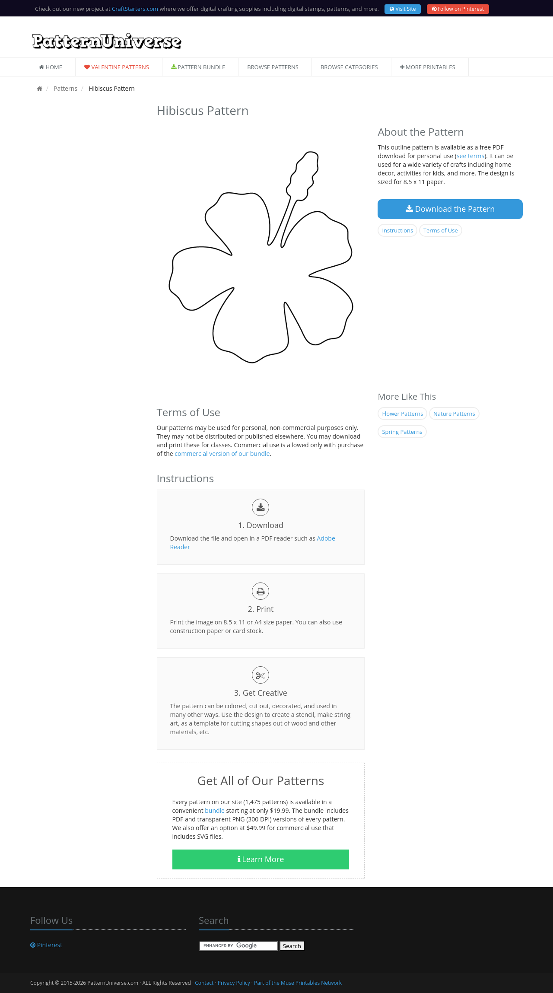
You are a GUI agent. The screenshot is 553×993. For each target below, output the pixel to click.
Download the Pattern (450, 209)
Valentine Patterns (116, 67)
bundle (215, 810)
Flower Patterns (402, 413)
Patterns (64, 88)
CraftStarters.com (135, 9)
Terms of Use (440, 230)
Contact (204, 983)
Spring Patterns (402, 432)
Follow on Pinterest (458, 9)
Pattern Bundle (198, 67)
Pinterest (46, 945)
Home (50, 67)
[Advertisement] (87, 230)
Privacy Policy (234, 983)
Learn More (261, 859)
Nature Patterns (454, 413)
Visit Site (403, 9)
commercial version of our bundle (222, 453)
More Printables (427, 67)
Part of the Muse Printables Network (298, 983)
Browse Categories (349, 67)
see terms (470, 156)
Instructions (397, 230)
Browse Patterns (273, 67)
